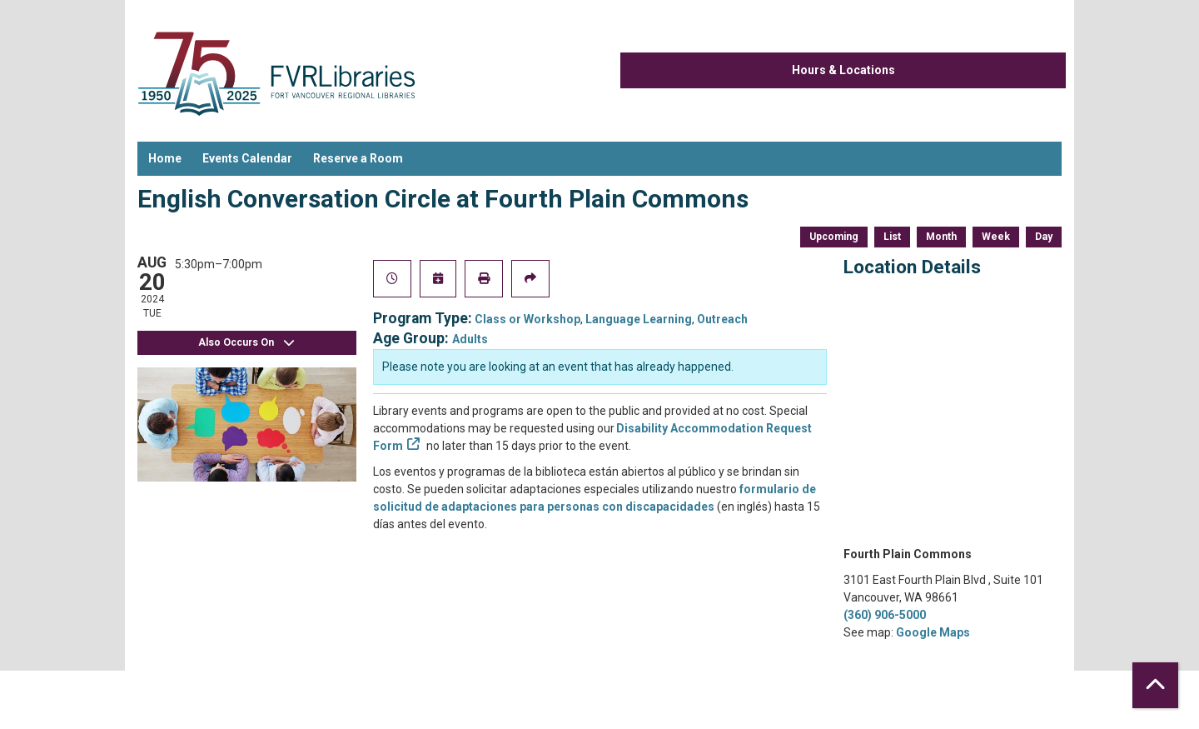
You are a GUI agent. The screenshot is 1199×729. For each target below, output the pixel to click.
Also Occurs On (246, 343)
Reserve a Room (358, 158)
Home (165, 158)
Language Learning (638, 319)
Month (941, 236)
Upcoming (833, 236)
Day (1043, 236)
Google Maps (933, 632)
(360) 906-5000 (884, 615)
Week (996, 236)
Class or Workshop (527, 319)
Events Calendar (247, 158)
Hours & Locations (843, 70)
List (892, 236)
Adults (470, 339)
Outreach (722, 319)
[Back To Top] (1155, 685)
